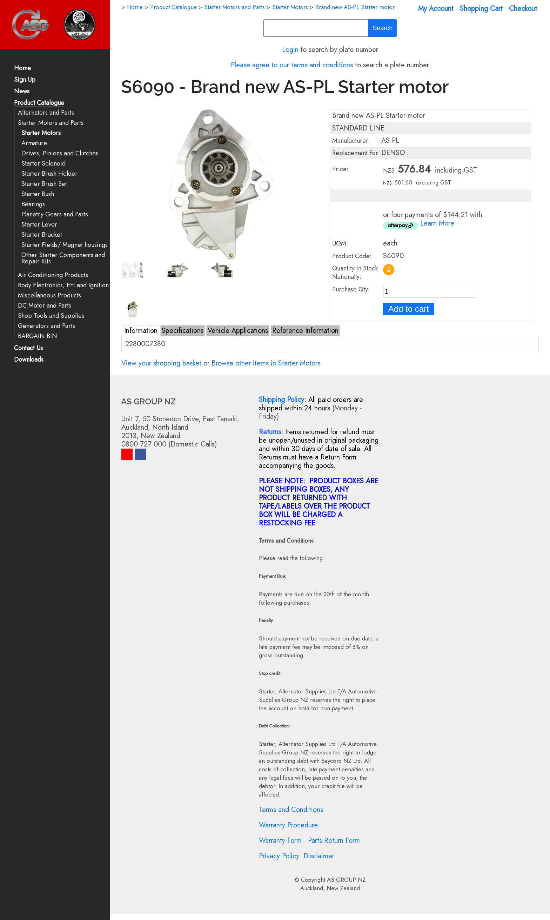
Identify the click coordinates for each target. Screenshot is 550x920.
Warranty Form (280, 840)
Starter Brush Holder (49, 173)
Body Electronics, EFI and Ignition (63, 285)
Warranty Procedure (288, 825)
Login (290, 50)
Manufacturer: (351, 140)
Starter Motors (41, 133)
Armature (34, 143)
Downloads (28, 360)
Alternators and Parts (46, 112)
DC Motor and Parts (44, 305)
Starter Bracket (41, 234)
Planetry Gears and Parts (54, 214)
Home (22, 68)
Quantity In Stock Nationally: (355, 272)
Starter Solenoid (43, 163)
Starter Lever (39, 224)
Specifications (182, 330)
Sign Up (24, 80)
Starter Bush (37, 194)
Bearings (33, 204)
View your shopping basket (161, 363)
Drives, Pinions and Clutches (59, 153)
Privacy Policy (279, 856)
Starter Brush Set (44, 184)
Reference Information (305, 330)
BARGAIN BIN (37, 336)
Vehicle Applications (238, 330)
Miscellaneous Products (49, 295)
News (21, 91)
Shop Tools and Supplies (51, 316)
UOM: (340, 243)
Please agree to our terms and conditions (292, 65)
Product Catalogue (39, 103)
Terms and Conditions (291, 810)
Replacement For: (356, 152)
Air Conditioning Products (53, 275)
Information (140, 330)
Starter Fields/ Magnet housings (64, 245)
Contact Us (28, 348)
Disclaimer (318, 856)
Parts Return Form (334, 840)
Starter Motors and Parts (50, 123)
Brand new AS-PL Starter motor (355, 7)
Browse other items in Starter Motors (266, 363)
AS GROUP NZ (346, 879)
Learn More (437, 223)
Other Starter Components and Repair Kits (63, 258)
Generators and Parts (46, 326)
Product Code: (351, 256)
